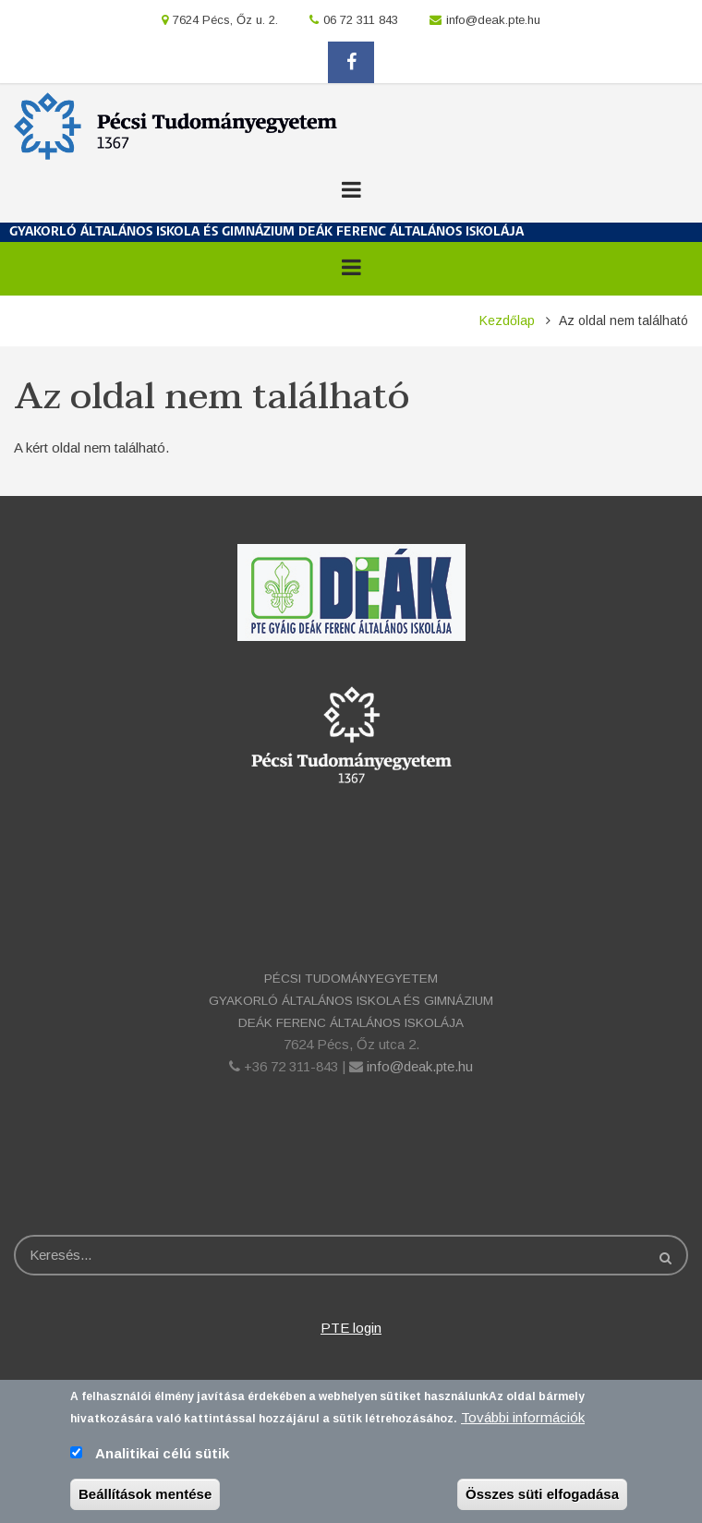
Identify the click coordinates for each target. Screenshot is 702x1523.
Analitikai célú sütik (162, 1460)
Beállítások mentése (145, 1500)
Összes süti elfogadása (542, 1500)
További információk (523, 1424)
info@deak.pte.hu (493, 20)
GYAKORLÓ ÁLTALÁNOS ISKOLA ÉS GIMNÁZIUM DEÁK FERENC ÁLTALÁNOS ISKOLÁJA (266, 232)
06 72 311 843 (360, 20)
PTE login (351, 1328)
